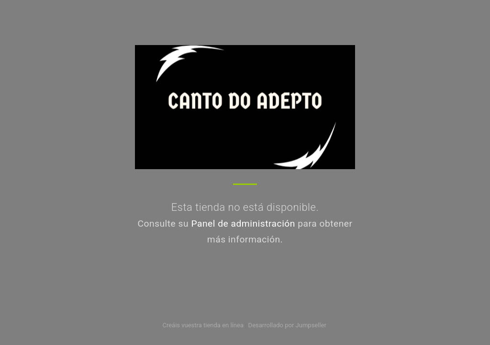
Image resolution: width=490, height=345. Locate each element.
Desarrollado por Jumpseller (287, 325)
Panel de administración (243, 223)
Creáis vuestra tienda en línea (203, 325)
